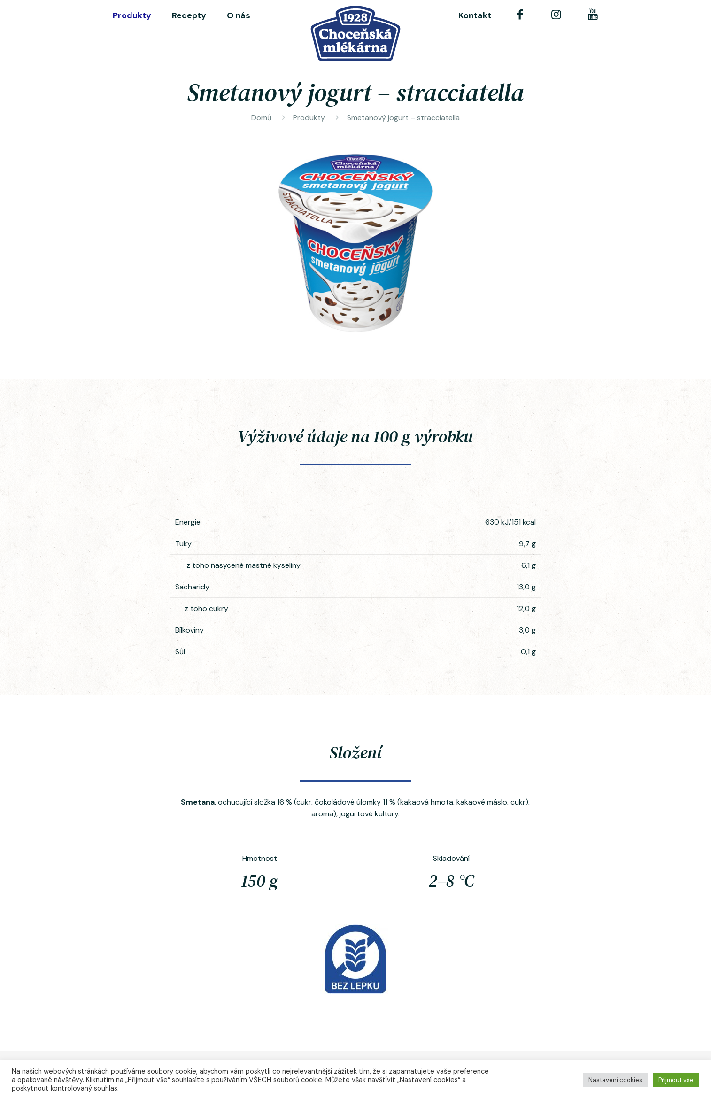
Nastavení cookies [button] (615, 1080)
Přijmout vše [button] (676, 1080)
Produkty (309, 118)
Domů (261, 118)
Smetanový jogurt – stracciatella (403, 118)
